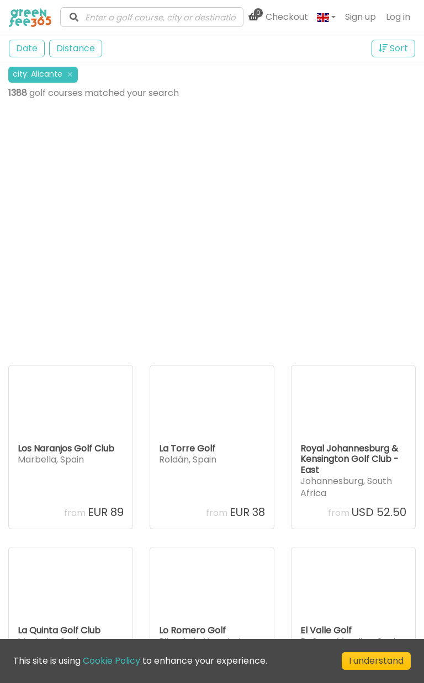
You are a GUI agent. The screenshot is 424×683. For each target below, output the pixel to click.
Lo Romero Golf (192, 630)
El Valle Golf (326, 630)
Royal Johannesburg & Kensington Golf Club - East (349, 459)
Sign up (360, 16)
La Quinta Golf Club (59, 630)
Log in (398, 16)
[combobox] (151, 17)
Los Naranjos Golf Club (66, 448)
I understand (376, 660)
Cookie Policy (111, 660)
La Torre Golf (187, 448)
